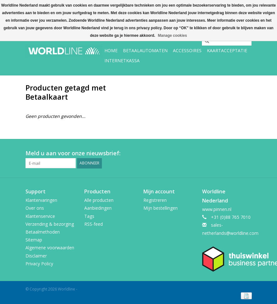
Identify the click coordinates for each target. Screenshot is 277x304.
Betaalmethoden (42, 232)
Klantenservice (40, 216)
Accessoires (187, 50)
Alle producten (99, 200)
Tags (89, 216)
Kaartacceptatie (227, 50)
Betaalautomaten (145, 50)
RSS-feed (93, 224)
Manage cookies (172, 35)
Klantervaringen (41, 200)
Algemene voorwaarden (49, 248)
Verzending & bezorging (49, 224)
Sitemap (33, 240)
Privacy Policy (39, 264)
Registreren (155, 200)
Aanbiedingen (98, 208)
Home (111, 50)
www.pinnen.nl (216, 209)
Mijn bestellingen (160, 208)
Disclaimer (36, 256)
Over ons (34, 208)
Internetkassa (122, 61)
